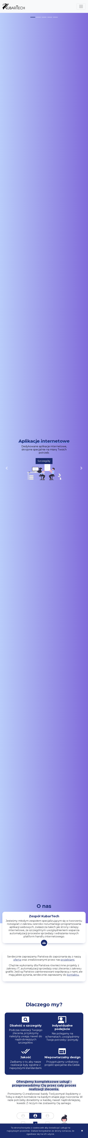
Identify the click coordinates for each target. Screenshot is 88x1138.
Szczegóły (44, 461)
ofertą (17, 959)
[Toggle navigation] (81, 6)
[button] (6, 468)
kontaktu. (73, 974)
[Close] (82, 1130)
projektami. (68, 959)
